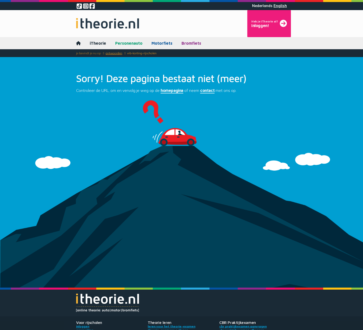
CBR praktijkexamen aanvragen (243, 326)
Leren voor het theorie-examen (171, 326)
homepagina (172, 90)
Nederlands (262, 6)
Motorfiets (162, 43)
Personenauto (128, 43)
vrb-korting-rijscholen (142, 53)
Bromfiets (191, 43)
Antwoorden (114, 53)
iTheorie (98, 43)
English (280, 6)
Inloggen (82, 326)
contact (207, 90)
